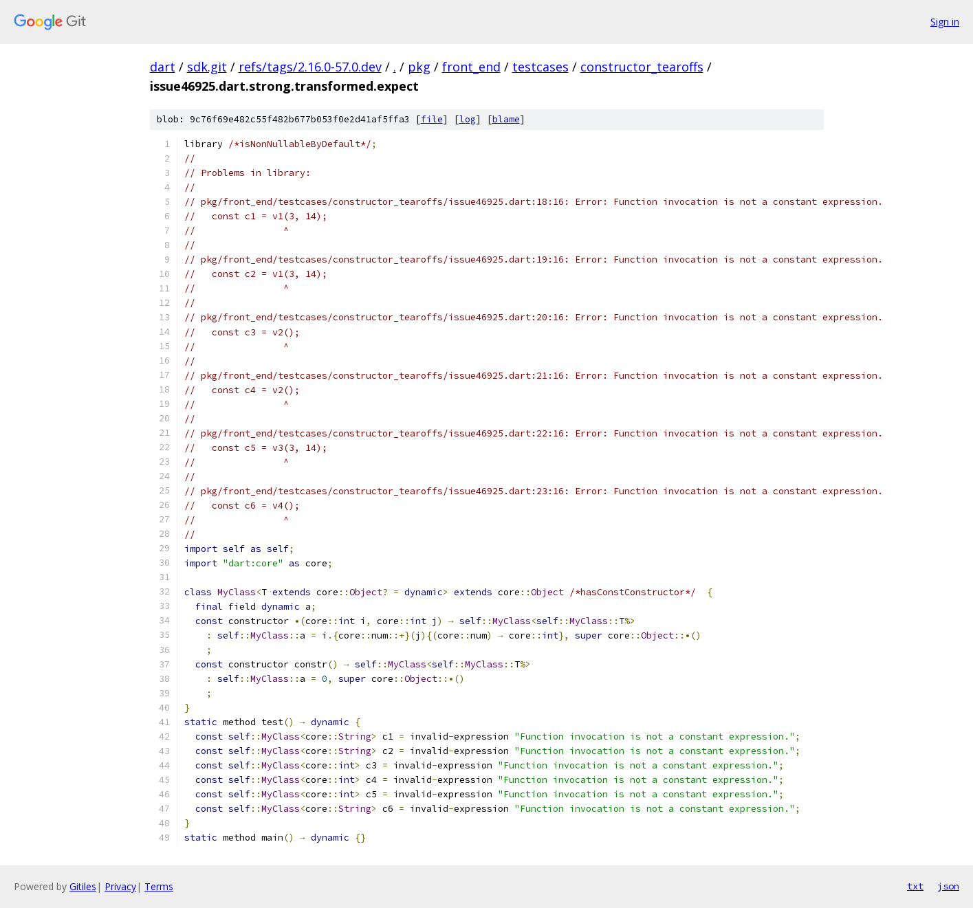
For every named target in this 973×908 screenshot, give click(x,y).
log (467, 119)
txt (915, 886)
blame (506, 119)
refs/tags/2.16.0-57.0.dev (310, 66)
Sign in (944, 21)
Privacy (120, 886)
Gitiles (82, 886)
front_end (471, 66)
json (948, 886)
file (432, 119)
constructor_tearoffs (641, 66)
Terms (158, 886)
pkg (419, 66)
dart (162, 66)
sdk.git (207, 66)
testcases (540, 66)
